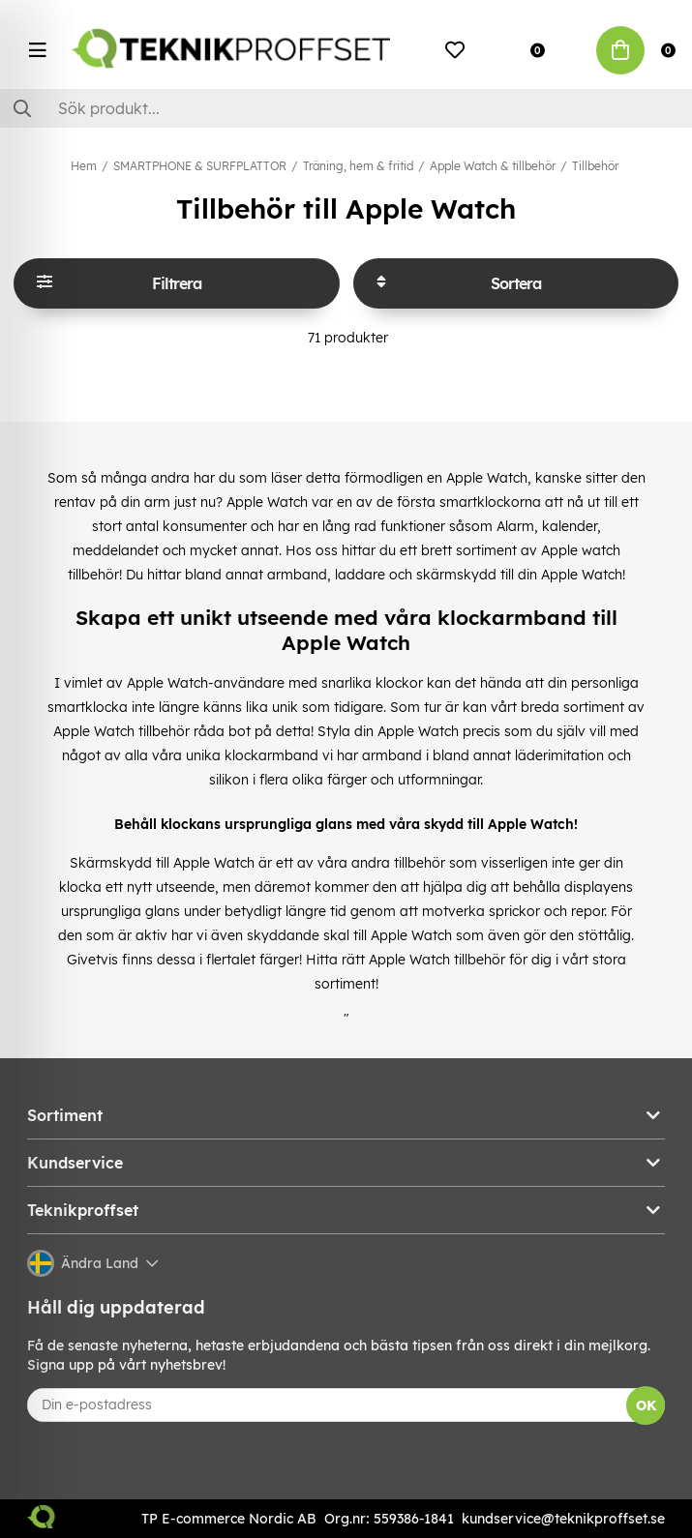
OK (646, 1405)
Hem (84, 166)
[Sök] (346, 108)
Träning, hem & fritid (358, 166)
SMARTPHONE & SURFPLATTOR (199, 166)
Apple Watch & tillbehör (493, 166)
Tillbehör (595, 166)
